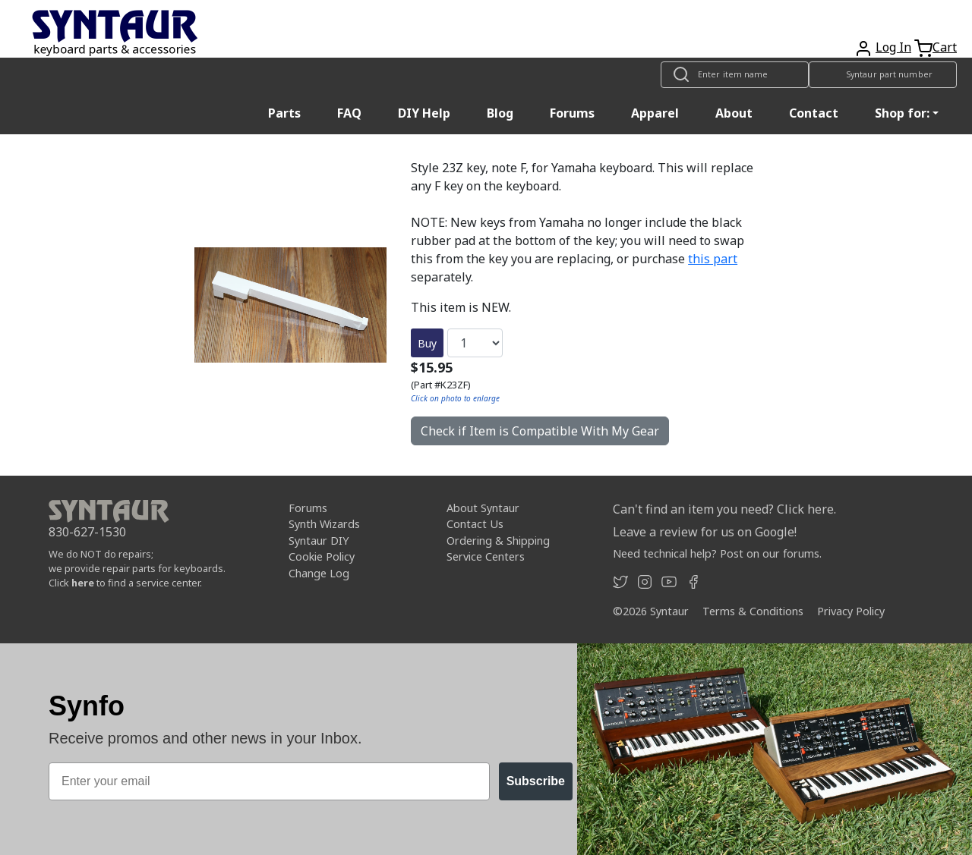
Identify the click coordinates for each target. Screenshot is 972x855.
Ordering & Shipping (498, 540)
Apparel (655, 113)
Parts (284, 113)
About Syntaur (483, 508)
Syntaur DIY (319, 540)
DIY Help (424, 113)
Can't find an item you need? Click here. (724, 509)
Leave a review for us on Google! (705, 531)
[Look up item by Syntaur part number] (883, 74)
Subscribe (536, 781)
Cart (945, 47)
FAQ (349, 113)
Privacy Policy (851, 611)
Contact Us (475, 524)
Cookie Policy (322, 556)
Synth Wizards (324, 524)
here (82, 582)
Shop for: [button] (902, 113)
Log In (893, 47)
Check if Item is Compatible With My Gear (540, 431)
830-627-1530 (87, 531)
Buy (427, 343)
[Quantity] (475, 342)
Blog (500, 113)
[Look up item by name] (735, 74)
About (734, 113)
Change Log (319, 573)
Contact (813, 113)
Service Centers (486, 556)
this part (712, 258)
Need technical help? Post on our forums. (717, 553)
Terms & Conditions (752, 611)
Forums (572, 113)
